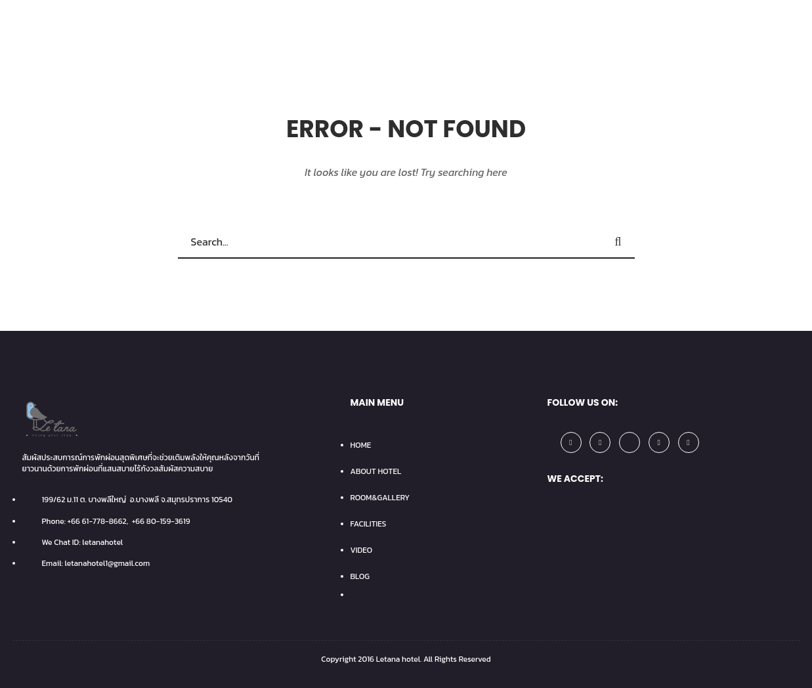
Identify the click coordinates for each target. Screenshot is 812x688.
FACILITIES (369, 524)
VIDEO (362, 550)
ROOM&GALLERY (380, 498)
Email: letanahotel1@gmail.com (96, 563)
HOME (361, 445)
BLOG (360, 576)
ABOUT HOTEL (376, 471)
